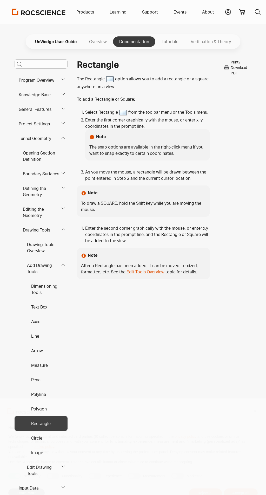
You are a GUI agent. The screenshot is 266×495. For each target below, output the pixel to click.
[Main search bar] (41, 64)
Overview (98, 41)
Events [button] (180, 12)
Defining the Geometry (34, 191)
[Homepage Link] (38, 12)
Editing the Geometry (33, 212)
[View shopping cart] (242, 12)
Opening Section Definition (39, 156)
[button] (228, 11)
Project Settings (34, 123)
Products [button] (85, 12)
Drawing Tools (36, 230)
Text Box (39, 307)
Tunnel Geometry (35, 138)
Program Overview (36, 80)
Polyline (38, 394)
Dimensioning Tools (44, 289)
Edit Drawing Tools (39, 470)
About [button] (208, 12)
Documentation (134, 41)
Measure (39, 365)
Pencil (37, 379)
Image (37, 452)
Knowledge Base (35, 94)
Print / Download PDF (235, 67)
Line (35, 336)
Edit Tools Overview (145, 271)
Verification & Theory (211, 41)
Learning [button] (118, 12)
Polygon (39, 409)
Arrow (37, 350)
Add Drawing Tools (39, 268)
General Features (35, 109)
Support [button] (150, 12)
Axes (35, 321)
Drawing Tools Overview (40, 247)
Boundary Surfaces (41, 173)
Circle (36, 438)
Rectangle (41, 423)
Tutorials (170, 41)
